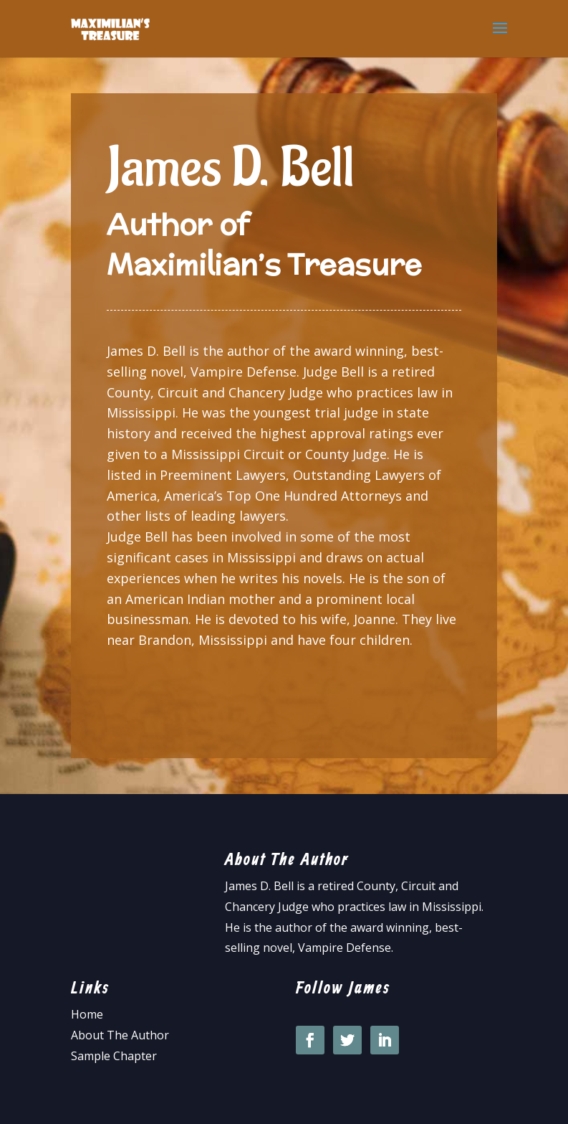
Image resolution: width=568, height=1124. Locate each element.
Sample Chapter (114, 1056)
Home (87, 1014)
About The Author (120, 1035)
